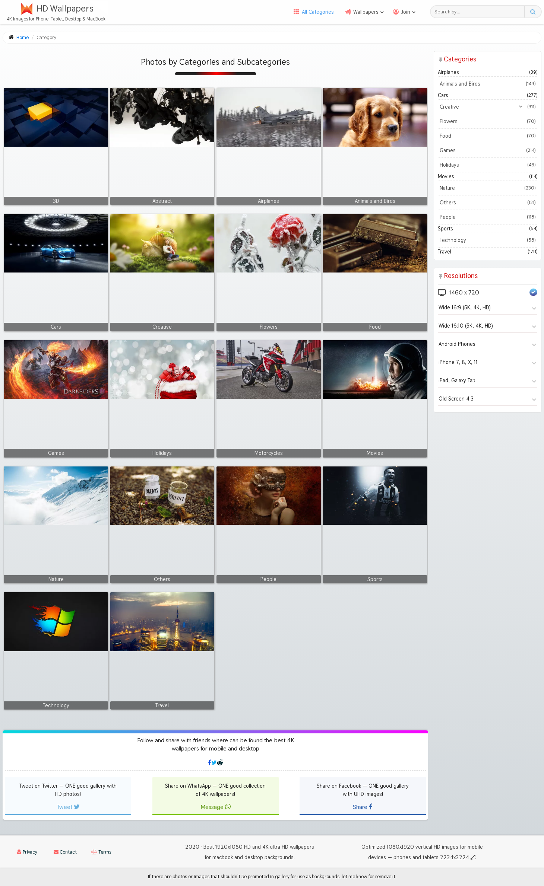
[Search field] (479, 11)
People (487, 217)
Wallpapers (366, 12)
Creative (487, 107)
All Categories (318, 12)
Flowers (487, 121)
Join (405, 12)
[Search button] (532, 11)
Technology (487, 240)
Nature (487, 188)
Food (487, 136)
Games (487, 150)
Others (487, 202)
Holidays (487, 165)
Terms (101, 852)
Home (22, 37)
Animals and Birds (487, 84)
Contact (65, 852)
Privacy (27, 852)
